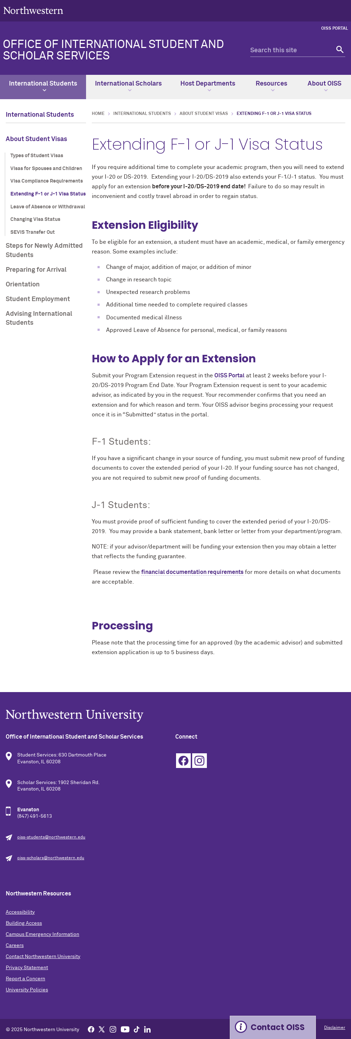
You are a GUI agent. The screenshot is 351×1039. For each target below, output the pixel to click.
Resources (271, 86)
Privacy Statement (27, 967)
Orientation (23, 284)
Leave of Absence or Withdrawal (47, 206)
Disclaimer (334, 1028)
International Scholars (128, 86)
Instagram (199, 760)
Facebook (183, 760)
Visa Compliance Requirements (46, 181)
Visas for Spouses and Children (46, 168)
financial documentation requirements (192, 572)
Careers (15, 945)
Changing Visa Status (35, 219)
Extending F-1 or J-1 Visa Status (48, 194)
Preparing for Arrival (36, 270)
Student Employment (38, 299)
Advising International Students (39, 318)
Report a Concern (25, 978)
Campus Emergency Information (42, 934)
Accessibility (20, 912)
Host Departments (207, 86)
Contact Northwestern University (43, 956)
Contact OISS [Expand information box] (278, 1027)
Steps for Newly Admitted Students (44, 250)
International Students (43, 86)
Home (98, 114)
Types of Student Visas (36, 155)
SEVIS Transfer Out (32, 232)
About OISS (324, 86)
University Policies (27, 989)
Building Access (24, 923)
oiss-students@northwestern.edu (51, 837)
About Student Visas (36, 139)
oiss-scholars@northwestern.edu (50, 858)
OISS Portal (334, 28)
